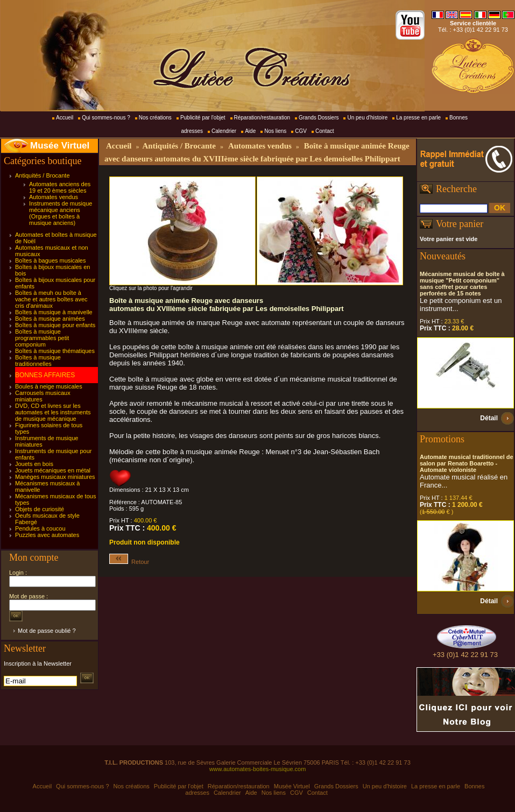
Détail (489, 418)
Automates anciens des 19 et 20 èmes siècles (59, 187)
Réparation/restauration (262, 118)
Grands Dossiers (318, 118)
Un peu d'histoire (367, 118)
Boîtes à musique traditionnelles (38, 360)
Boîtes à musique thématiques (55, 351)
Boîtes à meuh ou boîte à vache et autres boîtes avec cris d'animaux (51, 299)
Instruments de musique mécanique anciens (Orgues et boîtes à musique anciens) (60, 213)
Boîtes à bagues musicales (50, 260)
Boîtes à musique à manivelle (54, 312)
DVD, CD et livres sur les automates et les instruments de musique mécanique (53, 412)
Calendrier (223, 131)
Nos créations (155, 118)
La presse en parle (418, 118)
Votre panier (459, 223)
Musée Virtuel (59, 145)
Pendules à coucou (40, 528)
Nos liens (275, 131)
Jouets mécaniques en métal (52, 470)
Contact (324, 131)
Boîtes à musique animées (50, 318)
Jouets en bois (34, 464)
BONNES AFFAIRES (45, 375)
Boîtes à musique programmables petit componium (42, 338)
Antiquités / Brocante (42, 175)
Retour (129, 562)
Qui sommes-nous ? (106, 118)
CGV (301, 131)
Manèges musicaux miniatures (55, 477)
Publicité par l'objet (202, 118)
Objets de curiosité (39, 509)
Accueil (64, 118)
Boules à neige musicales (48, 386)
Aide (250, 131)
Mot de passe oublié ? (47, 630)
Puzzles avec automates (47, 535)
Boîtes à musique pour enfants (55, 325)
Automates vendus (53, 197)
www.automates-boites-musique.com (257, 769)
